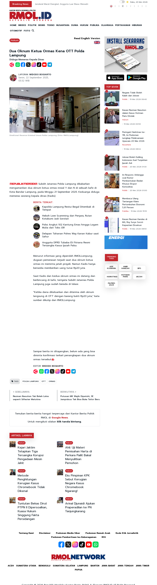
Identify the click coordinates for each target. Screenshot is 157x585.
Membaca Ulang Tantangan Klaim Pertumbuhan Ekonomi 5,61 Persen (133, 203)
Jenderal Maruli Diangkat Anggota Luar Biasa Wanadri (61, 4)
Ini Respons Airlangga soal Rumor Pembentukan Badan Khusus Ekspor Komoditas (133, 180)
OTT (44, 381)
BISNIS (41, 25)
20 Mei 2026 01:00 (138, 190)
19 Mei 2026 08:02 (132, 149)
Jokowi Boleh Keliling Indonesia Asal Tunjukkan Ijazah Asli (134, 160)
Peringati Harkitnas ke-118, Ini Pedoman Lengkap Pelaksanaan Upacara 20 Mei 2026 (133, 137)
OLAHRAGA (107, 25)
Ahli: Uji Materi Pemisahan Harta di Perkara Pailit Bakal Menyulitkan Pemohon (78, 455)
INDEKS (22, 25)
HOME (13, 25)
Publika (125, 211)
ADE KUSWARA (111, 267)
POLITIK (32, 25)
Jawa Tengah (125, 565)
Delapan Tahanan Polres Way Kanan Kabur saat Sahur (70, 235)
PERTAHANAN (122, 25)
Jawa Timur (142, 565)
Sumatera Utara (26, 565)
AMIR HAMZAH (125, 267)
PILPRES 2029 (111, 284)
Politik (124, 99)
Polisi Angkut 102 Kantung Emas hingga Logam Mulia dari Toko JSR (70, 226)
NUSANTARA (62, 25)
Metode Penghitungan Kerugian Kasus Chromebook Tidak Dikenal (31, 483)
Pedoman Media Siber (68, 533)
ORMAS (52, 381)
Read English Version (87, 38)
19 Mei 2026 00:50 (132, 124)
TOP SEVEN (112, 86)
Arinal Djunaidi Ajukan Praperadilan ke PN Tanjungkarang (80, 507)
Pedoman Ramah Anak (97, 533)
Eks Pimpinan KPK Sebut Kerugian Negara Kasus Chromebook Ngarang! (77, 483)
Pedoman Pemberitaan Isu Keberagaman (73, 537)
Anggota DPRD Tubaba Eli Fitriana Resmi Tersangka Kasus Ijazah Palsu (66, 244)
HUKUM (84, 25)
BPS (139, 268)
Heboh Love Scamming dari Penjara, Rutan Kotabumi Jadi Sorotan (67, 217)
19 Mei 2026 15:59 (139, 211)
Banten (95, 565)
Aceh (11, 565)
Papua (78, 569)
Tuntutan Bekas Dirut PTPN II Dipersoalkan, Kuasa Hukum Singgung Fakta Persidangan (32, 511)
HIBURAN (137, 25)
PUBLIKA (94, 25)
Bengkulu (44, 565)
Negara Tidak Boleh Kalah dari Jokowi (132, 94)
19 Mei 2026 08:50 (138, 229)
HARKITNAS (112, 276)
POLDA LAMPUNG (31, 381)
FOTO (27, 30)
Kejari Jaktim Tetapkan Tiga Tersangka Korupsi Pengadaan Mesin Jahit (30, 455)
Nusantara (126, 144)
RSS (104, 537)
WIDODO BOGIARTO (40, 74)
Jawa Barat (108, 565)
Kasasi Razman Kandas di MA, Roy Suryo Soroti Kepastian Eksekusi (134, 222)
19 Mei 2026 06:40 (138, 99)
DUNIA (74, 25)
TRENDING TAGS (111, 257)
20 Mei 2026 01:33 (138, 166)
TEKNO (50, 25)
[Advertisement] (54, 159)
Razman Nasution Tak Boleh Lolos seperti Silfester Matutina (31, 398)
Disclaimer (45, 533)
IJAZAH (139, 276)
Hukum (15, 40)
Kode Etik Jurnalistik (127, 533)
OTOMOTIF (16, 30)
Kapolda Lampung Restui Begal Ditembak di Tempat (68, 208)
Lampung (82, 565)
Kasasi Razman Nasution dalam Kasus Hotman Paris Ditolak (134, 113)
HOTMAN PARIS (125, 276)
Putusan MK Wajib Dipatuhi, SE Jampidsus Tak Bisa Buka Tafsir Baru (80, 398)
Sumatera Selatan (64, 565)
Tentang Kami (26, 533)
